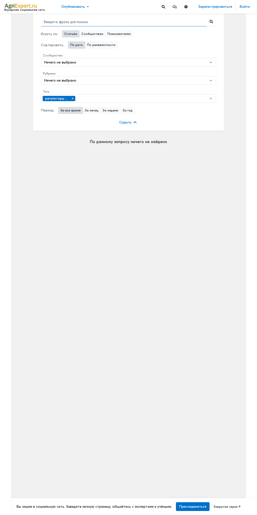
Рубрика (49, 73)
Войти (245, 7)
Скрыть (128, 122)
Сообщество (53, 55)
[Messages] (174, 6)
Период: (47, 110)
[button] (174, 6)
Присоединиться (192, 506)
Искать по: (49, 34)
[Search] (163, 6)
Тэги (46, 91)
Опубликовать (73, 7)
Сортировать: (52, 45)
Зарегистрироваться (215, 7)
